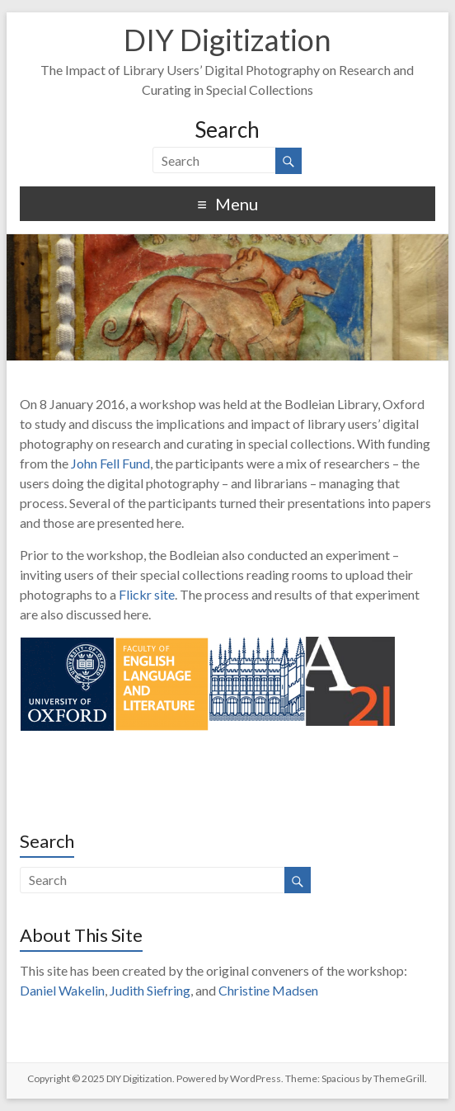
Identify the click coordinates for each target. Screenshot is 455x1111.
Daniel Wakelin (62, 990)
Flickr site (147, 594)
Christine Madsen (268, 990)
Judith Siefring (150, 990)
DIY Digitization (227, 39)
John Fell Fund (110, 463)
